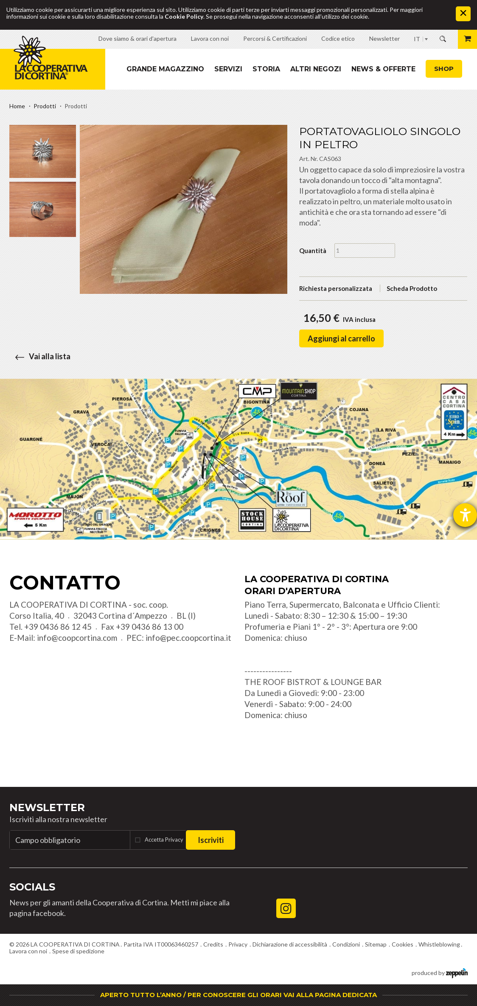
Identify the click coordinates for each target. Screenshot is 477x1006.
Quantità (312, 250)
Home (17, 106)
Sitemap (376, 944)
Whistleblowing (439, 944)
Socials (32, 887)
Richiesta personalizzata (335, 288)
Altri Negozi (315, 69)
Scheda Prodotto (412, 288)
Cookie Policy (184, 16)
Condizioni (346, 944)
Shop (444, 69)
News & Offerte (383, 69)
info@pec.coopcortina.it (188, 637)
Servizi (228, 69)
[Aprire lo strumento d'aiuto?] (465, 515)
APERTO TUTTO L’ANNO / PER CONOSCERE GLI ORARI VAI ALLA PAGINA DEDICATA (238, 995)
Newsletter (47, 807)
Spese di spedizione (78, 951)
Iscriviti (211, 840)
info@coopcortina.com (77, 637)
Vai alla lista (39, 356)
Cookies (402, 944)
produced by (440, 972)
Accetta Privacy (164, 839)
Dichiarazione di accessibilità (290, 944)
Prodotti (45, 106)
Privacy (237, 944)
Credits (213, 944)
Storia (266, 69)
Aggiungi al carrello (341, 338)
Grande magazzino (165, 69)
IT (417, 38)
